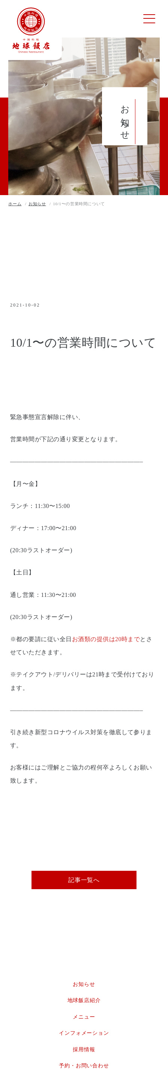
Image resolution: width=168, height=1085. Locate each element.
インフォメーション (84, 1035)
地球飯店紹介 (84, 1002)
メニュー (84, 1019)
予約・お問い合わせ (84, 1068)
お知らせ (84, 986)
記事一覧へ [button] (84, 882)
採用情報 (84, 1051)
